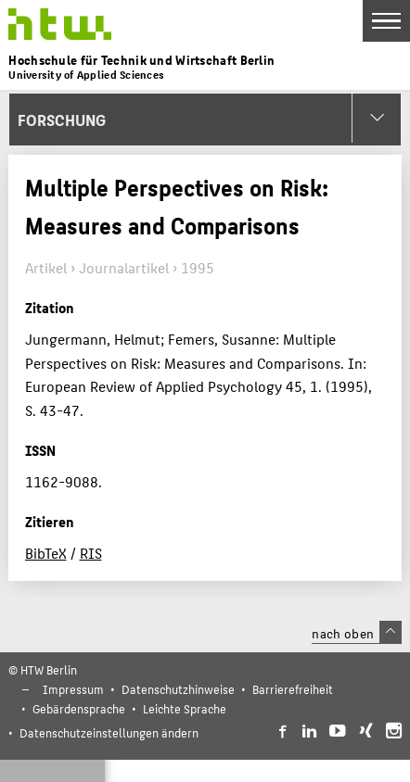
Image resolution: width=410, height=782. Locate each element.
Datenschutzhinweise (178, 689)
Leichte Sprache (184, 708)
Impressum (73, 689)
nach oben (356, 633)
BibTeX (46, 552)
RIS (91, 552)
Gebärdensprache (78, 708)
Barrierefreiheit (292, 689)
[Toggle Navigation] (386, 21)
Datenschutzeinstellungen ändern (109, 732)
